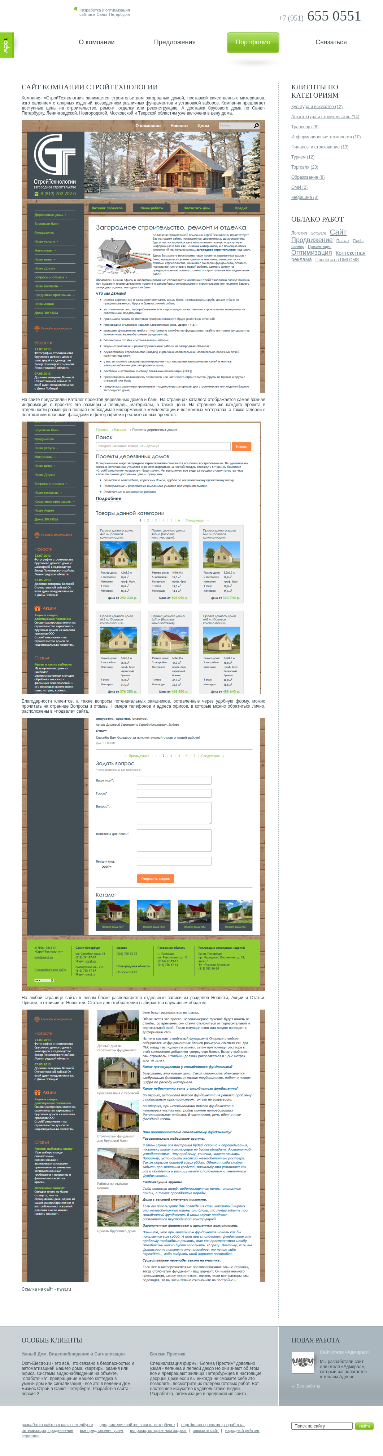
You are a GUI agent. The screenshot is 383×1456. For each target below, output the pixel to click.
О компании (96, 42)
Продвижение (312, 240)
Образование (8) (308, 177)
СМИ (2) (299, 187)
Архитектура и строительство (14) (325, 116)
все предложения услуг (101, 1430)
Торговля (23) (304, 167)
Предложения (175, 42)
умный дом (33, 1383)
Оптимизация (311, 252)
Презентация (319, 246)
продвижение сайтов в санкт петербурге (137, 1424)
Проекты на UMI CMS (337, 259)
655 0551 (319, 16)
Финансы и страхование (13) (320, 147)
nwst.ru (64, 1289)
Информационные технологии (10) (326, 136)
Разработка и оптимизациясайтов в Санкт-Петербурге (104, 12)
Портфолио (253, 42)
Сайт (338, 232)
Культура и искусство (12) (317, 106)
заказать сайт (206, 1430)
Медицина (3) (304, 197)
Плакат (342, 241)
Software (318, 233)
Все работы (308, 1386)
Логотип (299, 233)
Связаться (331, 42)
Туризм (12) (302, 157)
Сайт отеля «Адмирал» (344, 1352)
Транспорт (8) (305, 126)
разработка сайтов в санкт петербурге (57, 1424)
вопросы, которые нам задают (158, 1430)
